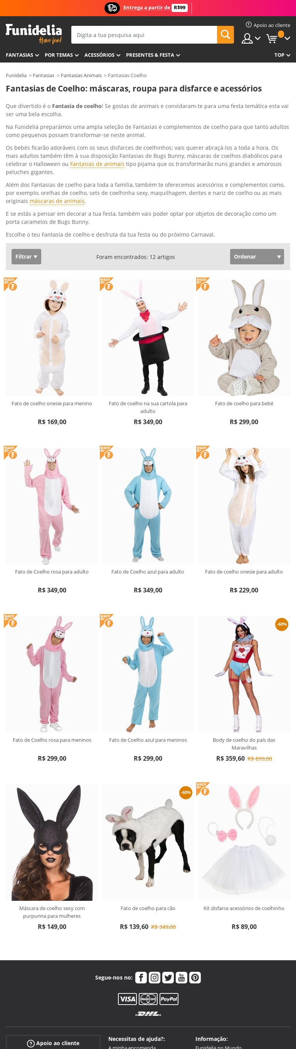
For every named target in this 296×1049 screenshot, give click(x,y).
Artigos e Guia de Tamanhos (140, 973)
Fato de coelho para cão (148, 818)
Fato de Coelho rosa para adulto (52, 481)
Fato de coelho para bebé (244, 313)
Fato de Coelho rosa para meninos (52, 649)
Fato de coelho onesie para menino (52, 313)
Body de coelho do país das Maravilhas (244, 653)
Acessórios (99, 54)
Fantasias (43, 75)
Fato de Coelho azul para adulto (147, 481)
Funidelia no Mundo (218, 957)
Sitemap (204, 989)
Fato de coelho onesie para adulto (244, 481)
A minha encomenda (132, 957)
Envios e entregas (128, 965)
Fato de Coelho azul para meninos (148, 649)
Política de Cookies (216, 981)
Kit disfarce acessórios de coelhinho (244, 818)
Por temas (59, 54)
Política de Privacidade (221, 973)
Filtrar (23, 166)
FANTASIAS (19, 54)
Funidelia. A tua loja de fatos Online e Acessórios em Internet (34, 34)
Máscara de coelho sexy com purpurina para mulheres (52, 822)
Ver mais (24, 143)
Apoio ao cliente (53, 953)
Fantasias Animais (81, 75)
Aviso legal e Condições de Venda (233, 965)
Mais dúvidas (123, 989)
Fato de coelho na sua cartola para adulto (148, 317)
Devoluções (121, 981)
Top (279, 54)
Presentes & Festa (150, 54)
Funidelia (16, 75)
